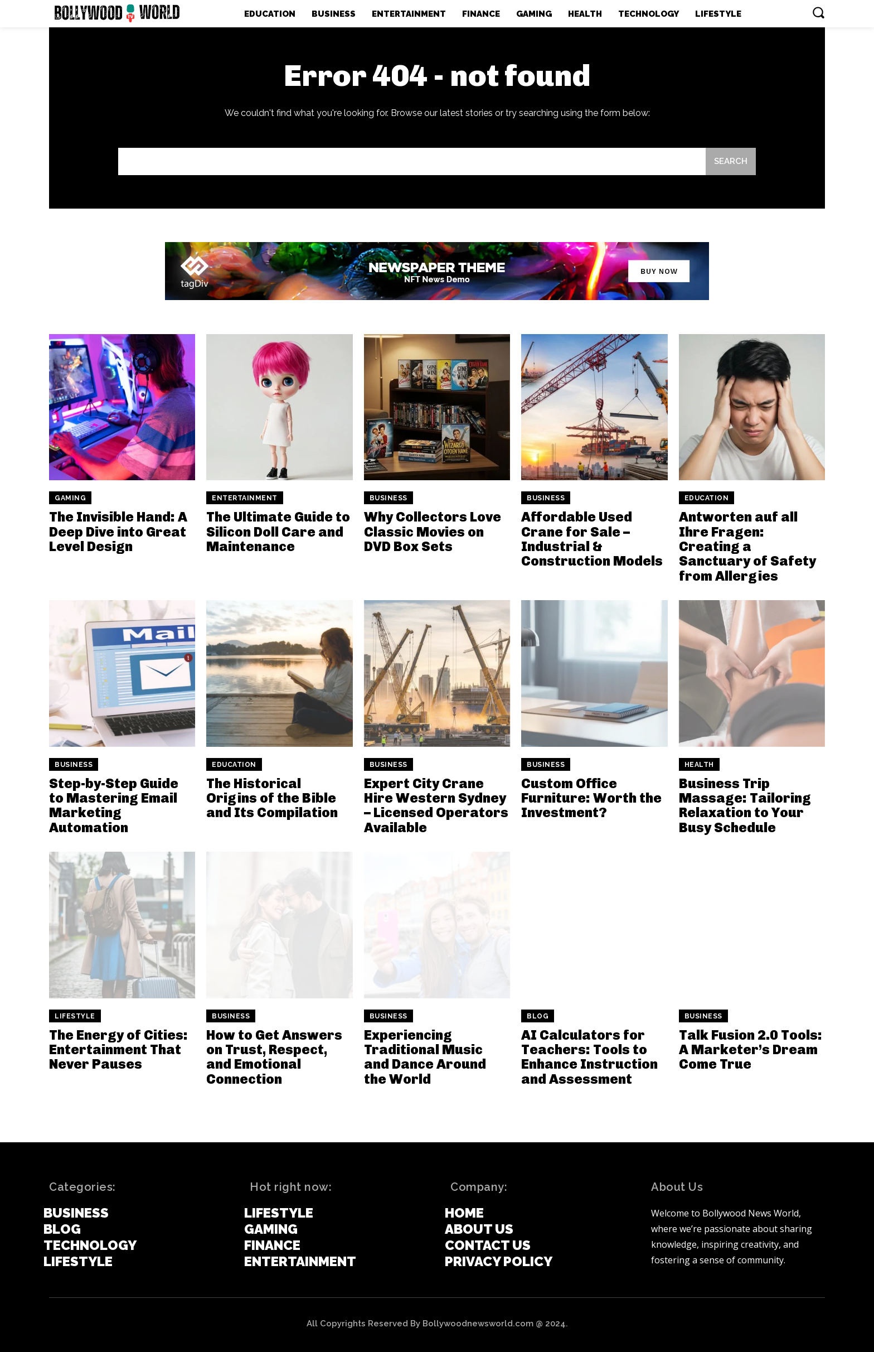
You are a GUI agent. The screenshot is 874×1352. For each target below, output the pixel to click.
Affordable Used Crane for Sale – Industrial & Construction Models (592, 539)
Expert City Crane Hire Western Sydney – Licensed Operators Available (436, 805)
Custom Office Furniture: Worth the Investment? (591, 798)
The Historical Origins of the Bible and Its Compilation (272, 798)
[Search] (731, 161)
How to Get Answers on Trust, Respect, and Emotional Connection (274, 1057)
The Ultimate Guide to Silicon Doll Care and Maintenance (278, 531)
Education (706, 498)
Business (388, 498)
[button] (818, 12)
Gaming (70, 498)
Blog (537, 1016)
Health (699, 765)
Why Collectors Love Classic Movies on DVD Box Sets (432, 531)
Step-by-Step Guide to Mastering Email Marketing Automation (113, 805)
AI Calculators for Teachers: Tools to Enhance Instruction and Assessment (589, 1057)
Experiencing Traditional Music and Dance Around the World (425, 1057)
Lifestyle (75, 1016)
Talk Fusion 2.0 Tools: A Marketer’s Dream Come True (750, 1050)
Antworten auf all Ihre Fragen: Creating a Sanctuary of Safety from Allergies (747, 546)
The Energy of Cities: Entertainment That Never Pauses (118, 1050)
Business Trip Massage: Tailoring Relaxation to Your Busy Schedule (745, 805)
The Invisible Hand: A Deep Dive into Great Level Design (118, 531)
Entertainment (245, 498)
